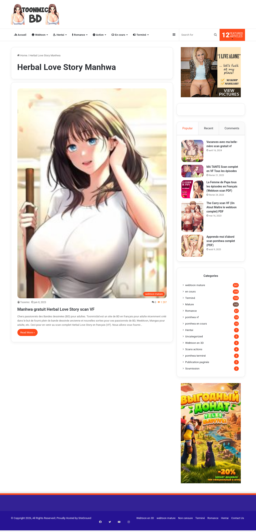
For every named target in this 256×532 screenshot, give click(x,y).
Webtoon (38, 34)
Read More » (27, 332)
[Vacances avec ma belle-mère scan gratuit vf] (194, 152)
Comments (232, 128)
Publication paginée (197, 368)
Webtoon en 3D (194, 349)
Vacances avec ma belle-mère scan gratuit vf (222, 147)
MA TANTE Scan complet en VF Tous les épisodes (222, 172)
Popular (187, 128)
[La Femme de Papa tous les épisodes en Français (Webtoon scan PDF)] (194, 194)
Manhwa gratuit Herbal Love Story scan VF (74, 308)
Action (98, 34)
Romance (78, 34)
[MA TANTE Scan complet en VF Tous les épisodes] (194, 172)
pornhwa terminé (195, 362)
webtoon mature (195, 291)
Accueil (20, 34)
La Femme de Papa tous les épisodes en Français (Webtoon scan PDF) (223, 191)
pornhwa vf (192, 323)
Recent (208, 128)
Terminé (139, 34)
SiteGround (84, 524)
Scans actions (193, 355)
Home (22, 55)
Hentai (58, 34)
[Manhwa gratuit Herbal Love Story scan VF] (92, 193)
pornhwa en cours (196, 330)
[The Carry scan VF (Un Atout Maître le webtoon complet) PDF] (194, 221)
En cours (118, 34)
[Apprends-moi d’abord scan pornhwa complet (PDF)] (194, 251)
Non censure (185, 524)
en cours (190, 298)
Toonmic (25, 302)
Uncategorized (194, 343)
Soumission (192, 375)
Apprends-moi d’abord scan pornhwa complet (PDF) (222, 246)
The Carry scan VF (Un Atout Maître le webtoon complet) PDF (223, 212)
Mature (189, 311)
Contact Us (237, 524)
